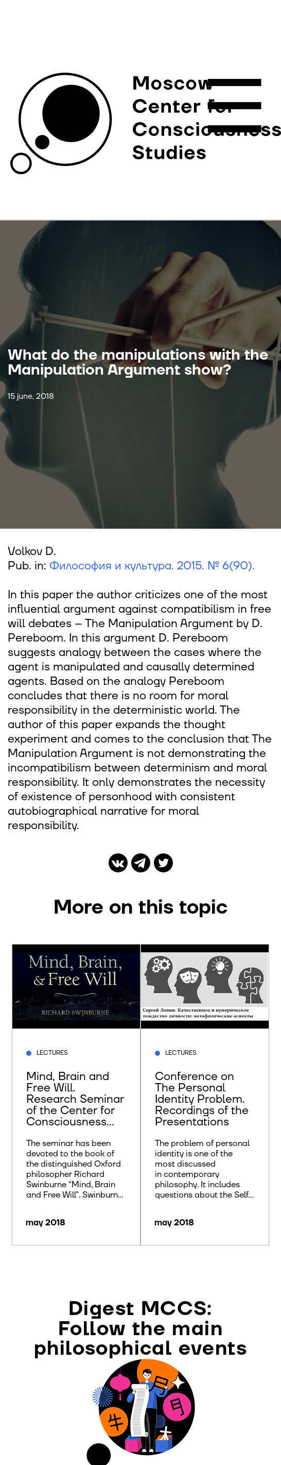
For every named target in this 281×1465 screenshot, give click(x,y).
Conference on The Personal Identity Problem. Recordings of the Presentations (202, 1099)
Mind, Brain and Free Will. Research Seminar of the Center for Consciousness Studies (75, 1104)
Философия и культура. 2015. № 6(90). (152, 566)
